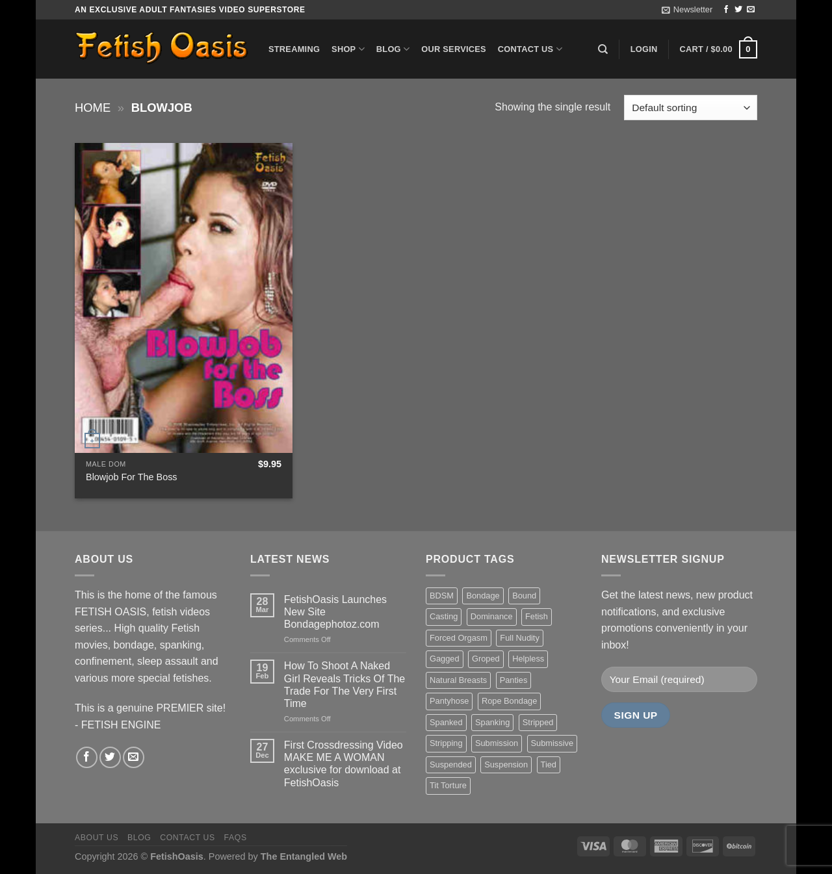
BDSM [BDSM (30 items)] (442, 595)
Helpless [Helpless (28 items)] (528, 658)
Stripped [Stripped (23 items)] (538, 722)
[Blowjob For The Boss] (183, 298)
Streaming (294, 49)
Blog (393, 49)
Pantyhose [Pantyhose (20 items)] (449, 701)
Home (92, 107)
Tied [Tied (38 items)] (548, 764)
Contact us (530, 49)
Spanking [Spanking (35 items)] (492, 722)
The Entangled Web (304, 856)
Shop (348, 49)
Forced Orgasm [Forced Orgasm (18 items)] (459, 638)
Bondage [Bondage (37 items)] (482, 595)
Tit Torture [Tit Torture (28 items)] (448, 785)
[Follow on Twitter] (738, 9)
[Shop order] (690, 107)
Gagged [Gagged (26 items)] (445, 658)
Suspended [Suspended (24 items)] (451, 764)
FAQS (235, 837)
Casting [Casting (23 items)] (444, 616)
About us (96, 837)
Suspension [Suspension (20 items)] (506, 764)
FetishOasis (176, 856)
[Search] (603, 49)
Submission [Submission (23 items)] (496, 743)
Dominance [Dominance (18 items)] (492, 616)
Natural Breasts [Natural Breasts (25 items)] (458, 680)
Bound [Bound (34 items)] (524, 595)
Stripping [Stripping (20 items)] (446, 743)
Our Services (453, 49)
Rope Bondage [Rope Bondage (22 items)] (509, 701)
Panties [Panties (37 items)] (514, 680)
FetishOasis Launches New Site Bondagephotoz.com (335, 612)
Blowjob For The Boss (131, 477)
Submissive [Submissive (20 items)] (552, 743)
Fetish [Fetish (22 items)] (536, 616)
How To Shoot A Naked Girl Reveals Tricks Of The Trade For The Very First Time (344, 684)
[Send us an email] (751, 9)
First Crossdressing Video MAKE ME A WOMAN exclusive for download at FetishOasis (343, 763)
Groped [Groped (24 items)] (486, 658)
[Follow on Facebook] (726, 9)
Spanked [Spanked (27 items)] (446, 722)
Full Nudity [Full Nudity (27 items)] (519, 638)
